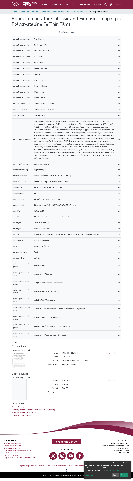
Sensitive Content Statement (56, 466)
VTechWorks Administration (52, 11)
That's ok (124, 475)
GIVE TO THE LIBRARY (66, 442)
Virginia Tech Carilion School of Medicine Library (20, 457)
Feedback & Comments (37, 466)
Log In (117, 4)
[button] (110, 4)
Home (14, 11)
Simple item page (66, 32)
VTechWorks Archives (29, 11)
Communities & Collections (62, 4)
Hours (70, 466)
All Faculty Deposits (75, 11)
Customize (89, 475)
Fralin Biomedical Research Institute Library (18, 450)
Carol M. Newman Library (12, 446)
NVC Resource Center (11, 453)
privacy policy (114, 470)
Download (110, 353)
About (45, 4)
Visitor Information (80, 466)
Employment (23, 466)
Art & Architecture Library (12, 443)
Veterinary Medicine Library (13, 448)
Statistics (97, 4)
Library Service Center (11, 455)
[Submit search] (105, 4)
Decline (115, 475)
